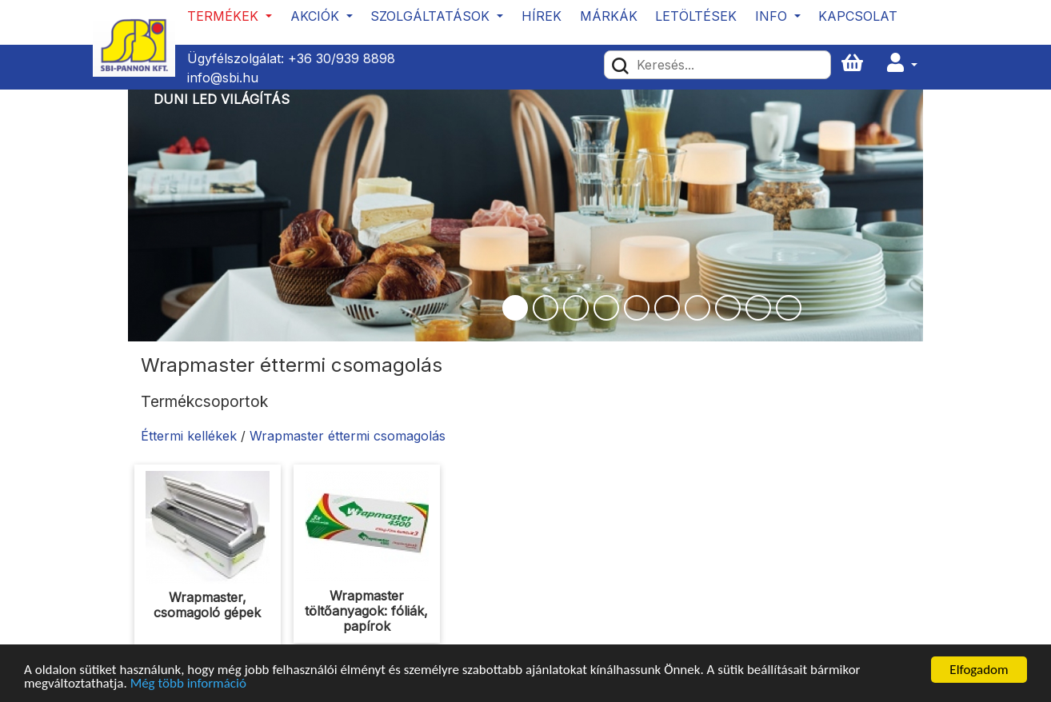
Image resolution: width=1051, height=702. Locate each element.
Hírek (541, 16)
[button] (902, 63)
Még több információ (188, 684)
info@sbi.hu (222, 78)
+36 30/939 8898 (341, 58)
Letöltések (696, 16)
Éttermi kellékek (189, 436)
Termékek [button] (224, 16)
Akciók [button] (316, 16)
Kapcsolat (857, 16)
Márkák (608, 16)
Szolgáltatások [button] (432, 16)
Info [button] (773, 16)
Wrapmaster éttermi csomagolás (348, 436)
